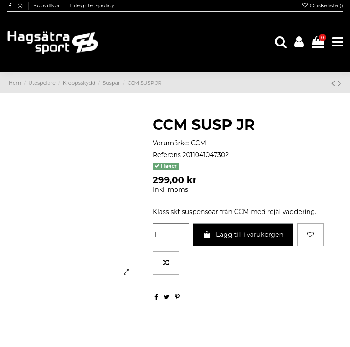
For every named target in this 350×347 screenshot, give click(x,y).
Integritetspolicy (92, 5)
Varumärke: (171, 143)
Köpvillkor (47, 5)
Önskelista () (322, 5)
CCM (198, 143)
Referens (167, 155)
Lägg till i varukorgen (243, 234)
